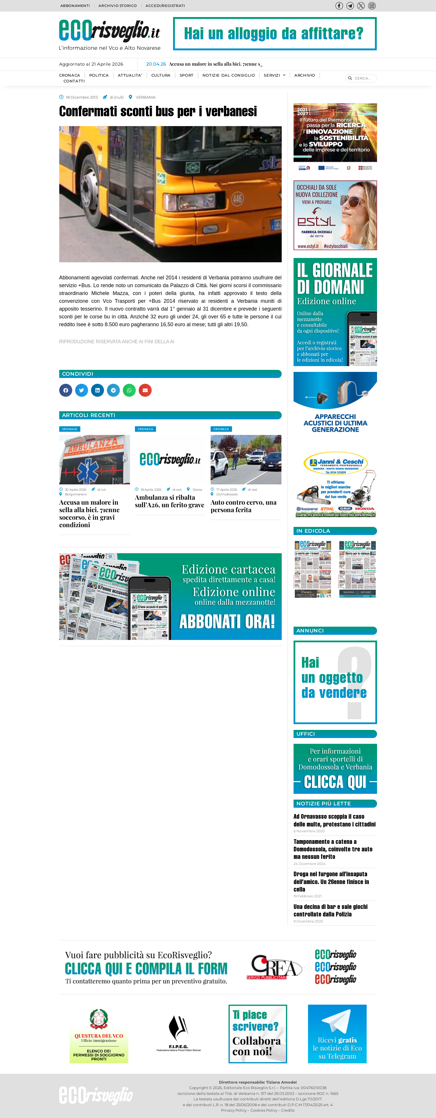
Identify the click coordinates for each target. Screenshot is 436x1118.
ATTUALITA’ (130, 75)
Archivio (304, 75)
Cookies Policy (264, 1110)
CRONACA (69, 75)
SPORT (187, 75)
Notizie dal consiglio (229, 75)
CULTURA (161, 75)
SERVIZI (274, 75)
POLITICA (99, 75)
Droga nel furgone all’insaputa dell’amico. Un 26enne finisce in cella (331, 882)
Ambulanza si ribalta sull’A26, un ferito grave (169, 501)
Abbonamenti (75, 5)
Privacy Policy (234, 1110)
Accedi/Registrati (165, 5)
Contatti (74, 81)
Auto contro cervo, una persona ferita (244, 506)
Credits (287, 1110)
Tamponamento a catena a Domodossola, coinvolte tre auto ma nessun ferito (333, 850)
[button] (65, 390)
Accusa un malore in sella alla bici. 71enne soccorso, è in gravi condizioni (89, 513)
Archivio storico (118, 5)
